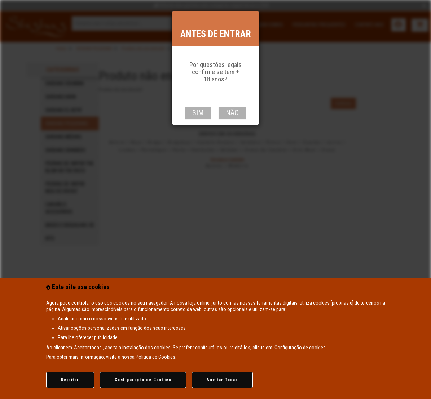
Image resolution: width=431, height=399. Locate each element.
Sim (198, 112)
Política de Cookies (155, 357)
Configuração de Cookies (143, 379)
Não (232, 112)
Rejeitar (70, 379)
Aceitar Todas (222, 379)
